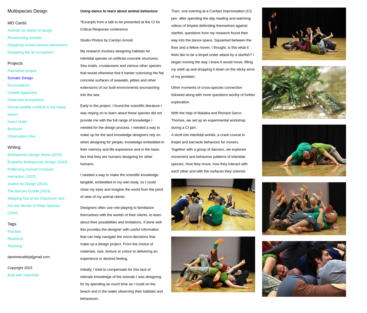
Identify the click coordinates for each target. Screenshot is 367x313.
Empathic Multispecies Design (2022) (38, 162)
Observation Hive (22, 136)
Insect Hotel (17, 122)
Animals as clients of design (30, 30)
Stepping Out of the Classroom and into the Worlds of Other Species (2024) (36, 205)
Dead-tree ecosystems (26, 100)
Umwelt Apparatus (22, 92)
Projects (15, 63)
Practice (14, 231)
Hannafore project (22, 71)
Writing (14, 147)
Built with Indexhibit (23, 275)
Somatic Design (20, 78)
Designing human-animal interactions (37, 45)
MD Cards (17, 22)
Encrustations (19, 85)
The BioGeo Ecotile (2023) (29, 191)
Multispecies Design (27, 11)
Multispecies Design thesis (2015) (35, 155)
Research (15, 239)
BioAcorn (15, 129)
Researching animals (24, 38)
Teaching (15, 246)
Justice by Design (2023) (28, 184)
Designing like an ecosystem (31, 52)
